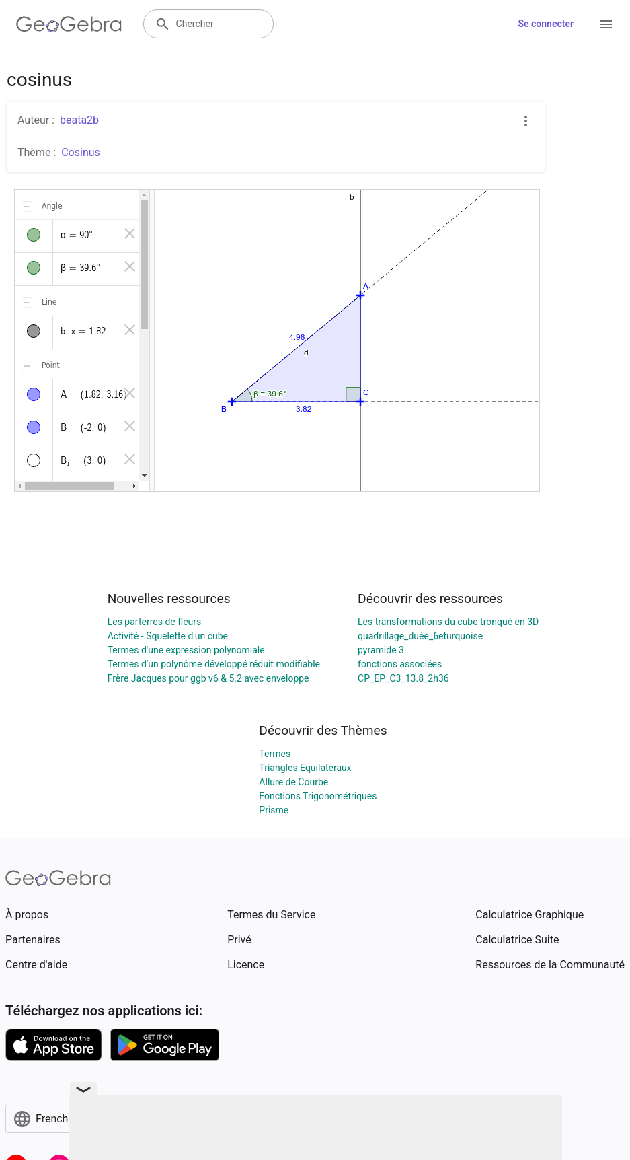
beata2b (79, 120)
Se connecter (546, 23)
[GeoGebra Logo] (69, 24)
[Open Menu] (606, 24)
